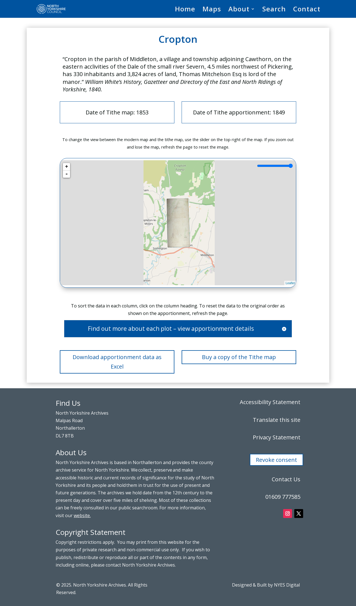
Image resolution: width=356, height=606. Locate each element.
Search (274, 10)
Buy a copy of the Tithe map (239, 357)
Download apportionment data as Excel (117, 361)
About (238, 10)
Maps (211, 10)
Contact (306, 10)
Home (185, 10)
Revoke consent (276, 460)
